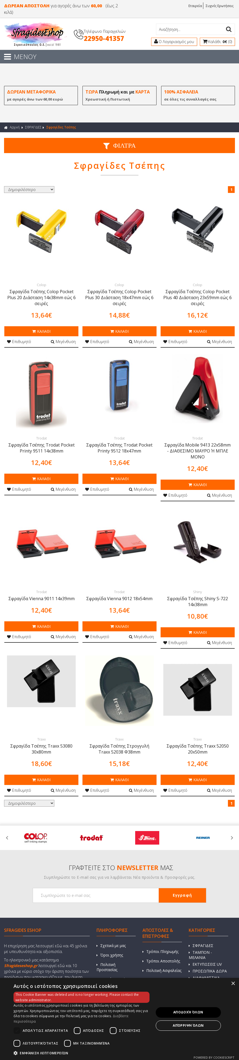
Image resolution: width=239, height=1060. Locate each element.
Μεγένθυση (63, 342)
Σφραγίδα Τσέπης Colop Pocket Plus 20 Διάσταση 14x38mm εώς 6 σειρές (41, 298)
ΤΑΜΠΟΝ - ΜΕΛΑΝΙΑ (200, 955)
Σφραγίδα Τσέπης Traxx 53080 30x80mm (41, 749)
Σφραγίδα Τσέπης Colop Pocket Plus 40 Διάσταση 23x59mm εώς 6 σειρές (197, 298)
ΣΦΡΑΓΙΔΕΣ (33, 127)
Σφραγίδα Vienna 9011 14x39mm (41, 599)
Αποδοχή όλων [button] (188, 1012)
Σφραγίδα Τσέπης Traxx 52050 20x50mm (198, 749)
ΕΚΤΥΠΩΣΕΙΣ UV (205, 964)
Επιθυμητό (19, 342)
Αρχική (12, 127)
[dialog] (119, 1019)
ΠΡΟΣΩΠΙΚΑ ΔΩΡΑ (208, 971)
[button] (82, 1053)
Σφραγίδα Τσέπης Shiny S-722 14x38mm (197, 602)
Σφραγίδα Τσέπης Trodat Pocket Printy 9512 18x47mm (119, 448)
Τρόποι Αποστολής (161, 961)
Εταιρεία (195, 5)
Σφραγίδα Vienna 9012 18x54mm (119, 599)
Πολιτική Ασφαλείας (161, 971)
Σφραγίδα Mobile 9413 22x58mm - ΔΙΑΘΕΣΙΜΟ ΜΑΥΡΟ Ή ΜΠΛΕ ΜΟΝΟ (197, 451)
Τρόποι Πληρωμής (160, 952)
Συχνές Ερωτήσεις (220, 5)
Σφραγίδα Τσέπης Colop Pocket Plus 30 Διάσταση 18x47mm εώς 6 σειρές (119, 298)
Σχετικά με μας (111, 946)
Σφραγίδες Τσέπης (61, 127)
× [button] (233, 984)
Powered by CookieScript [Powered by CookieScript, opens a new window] (214, 1057)
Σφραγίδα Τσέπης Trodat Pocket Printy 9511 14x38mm (41, 448)
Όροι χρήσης (110, 955)
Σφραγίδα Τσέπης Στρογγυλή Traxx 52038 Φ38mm (119, 749)
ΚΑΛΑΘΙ (41, 331)
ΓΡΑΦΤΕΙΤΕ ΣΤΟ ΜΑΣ (121, 868)
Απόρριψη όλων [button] (188, 1025)
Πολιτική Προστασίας (107, 967)
